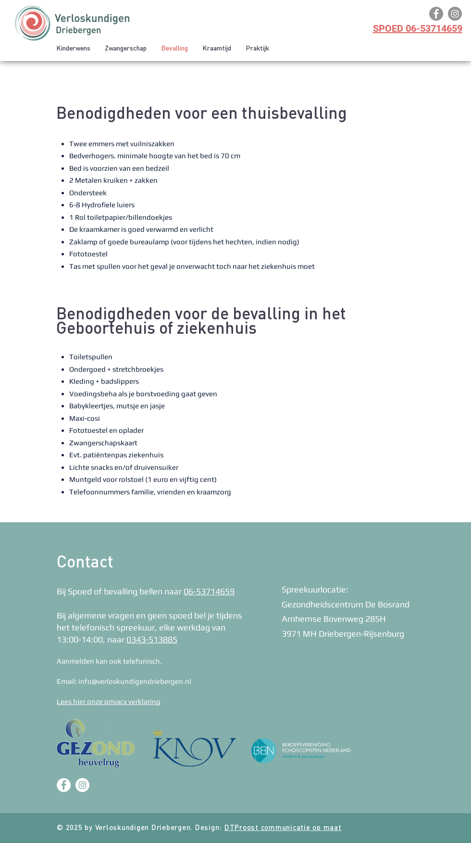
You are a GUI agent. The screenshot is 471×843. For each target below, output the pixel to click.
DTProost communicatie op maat (283, 828)
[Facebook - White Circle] (64, 785)
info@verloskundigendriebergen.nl (134, 681)
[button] (126, 49)
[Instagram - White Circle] (82, 785)
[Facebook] (436, 14)
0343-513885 (151, 639)
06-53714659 (209, 591)
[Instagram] (455, 14)
